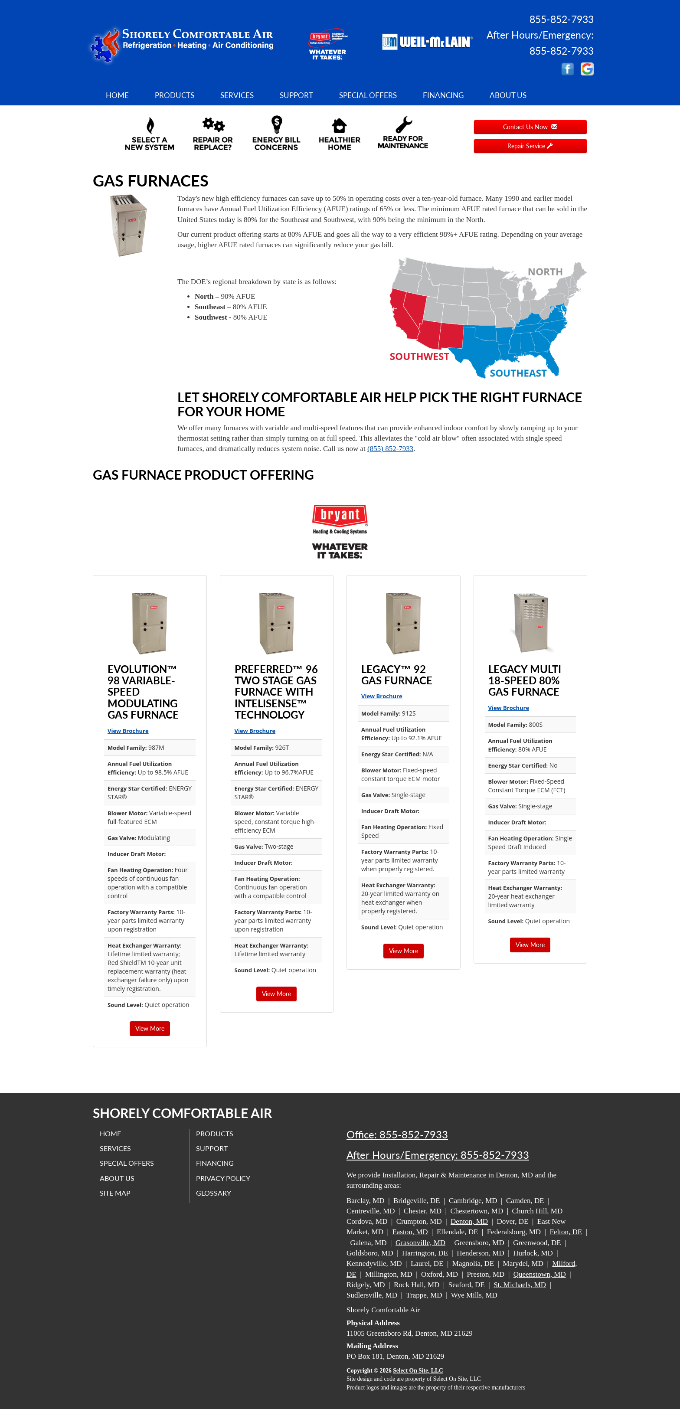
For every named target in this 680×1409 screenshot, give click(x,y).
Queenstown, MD (539, 1274)
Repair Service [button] (530, 146)
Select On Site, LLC (418, 1370)
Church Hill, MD (537, 1211)
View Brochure (128, 731)
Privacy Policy (223, 1178)
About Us (508, 95)
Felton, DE (565, 1232)
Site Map (115, 1193)
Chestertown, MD (476, 1211)
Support (296, 95)
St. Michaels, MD (520, 1285)
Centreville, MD (371, 1211)
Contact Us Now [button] (530, 127)
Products (174, 95)
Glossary (213, 1193)
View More (149, 1028)
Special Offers (368, 95)
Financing (443, 95)
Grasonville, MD (420, 1243)
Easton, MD (410, 1232)
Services (237, 95)
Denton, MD (469, 1221)
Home (117, 95)
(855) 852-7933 (390, 449)
